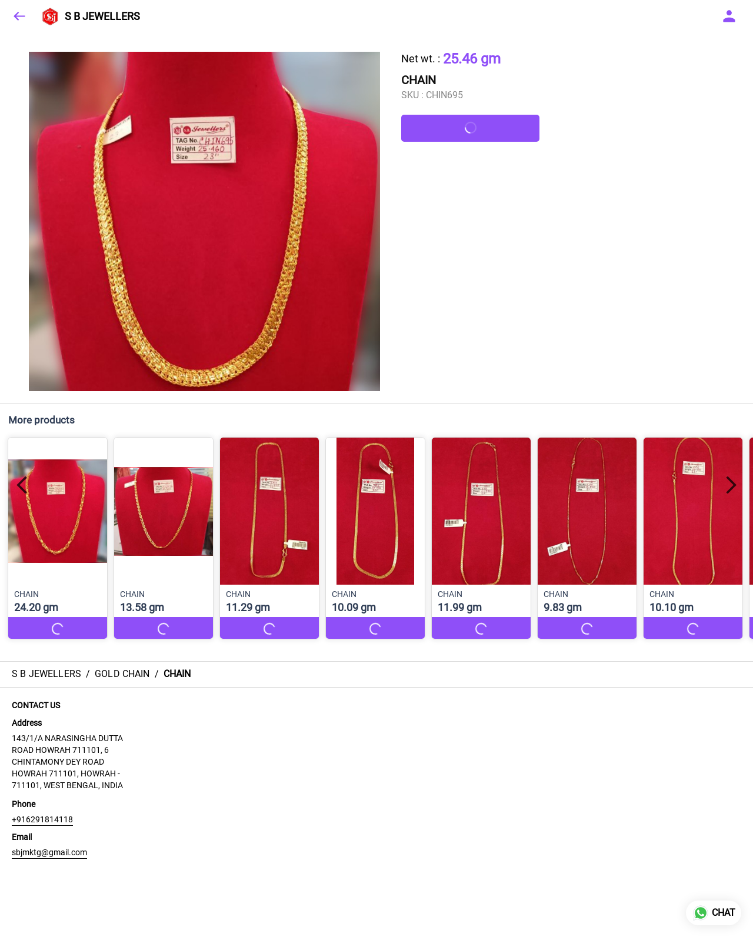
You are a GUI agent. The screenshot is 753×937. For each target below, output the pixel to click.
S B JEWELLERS (102, 16)
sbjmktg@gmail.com (49, 852)
